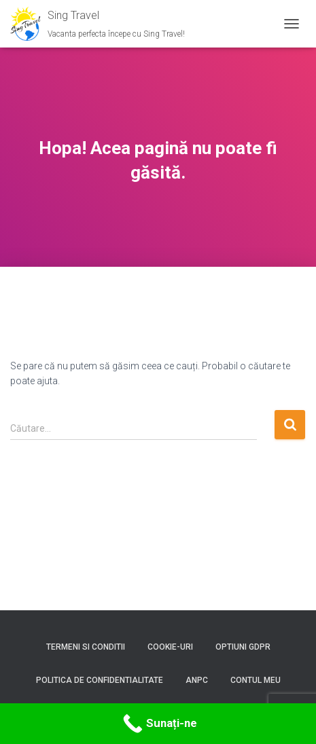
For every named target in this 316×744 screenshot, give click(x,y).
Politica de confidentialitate (99, 680)
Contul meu (255, 680)
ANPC (197, 680)
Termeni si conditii (85, 647)
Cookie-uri (170, 647)
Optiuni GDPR (242, 647)
